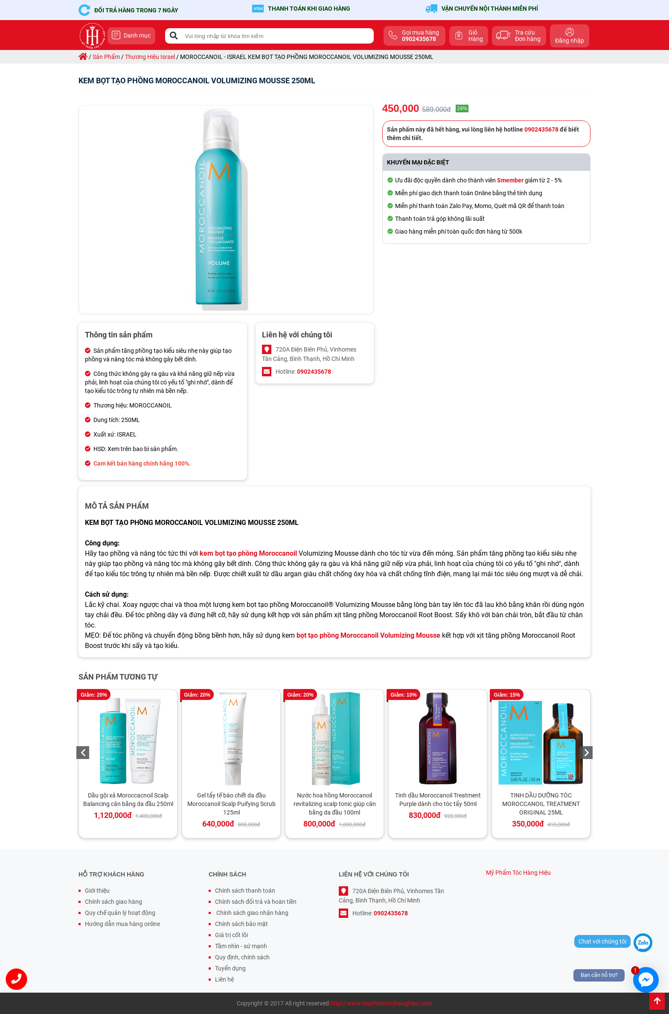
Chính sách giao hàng (113, 901)
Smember (510, 180)
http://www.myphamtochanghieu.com (381, 1003)
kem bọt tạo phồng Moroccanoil (248, 553)
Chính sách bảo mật (241, 923)
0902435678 (314, 371)
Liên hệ (224, 979)
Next (586, 752)
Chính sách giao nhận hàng (251, 912)
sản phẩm (106, 56)
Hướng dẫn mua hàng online (122, 923)
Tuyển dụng (230, 968)
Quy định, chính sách (242, 957)
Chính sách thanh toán (245, 890)
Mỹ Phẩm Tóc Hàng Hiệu (518, 872)
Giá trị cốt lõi (231, 935)
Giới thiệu (97, 890)
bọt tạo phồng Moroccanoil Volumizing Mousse (368, 635)
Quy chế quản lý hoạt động (120, 912)
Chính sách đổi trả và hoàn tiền (256, 901)
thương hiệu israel (150, 56)
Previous (82, 752)
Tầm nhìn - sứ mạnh (241, 946)
